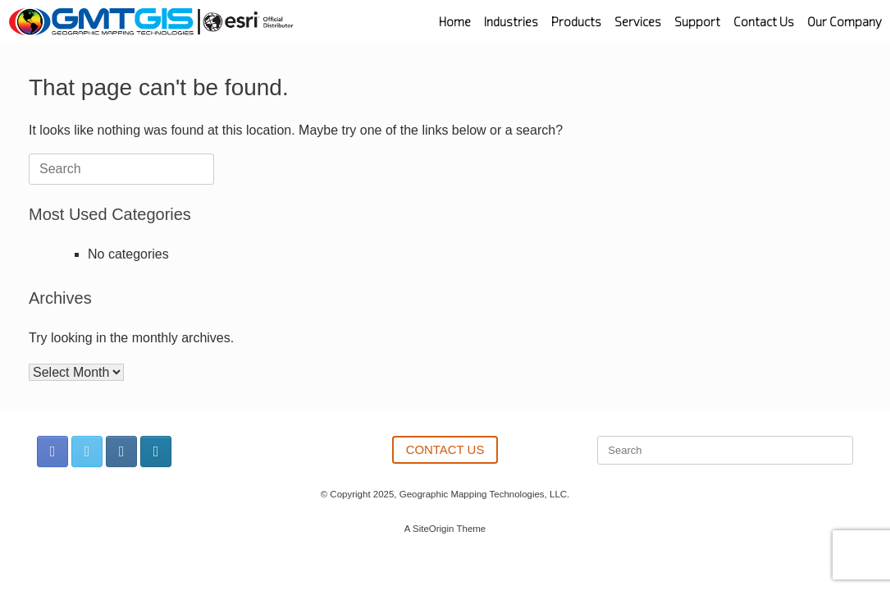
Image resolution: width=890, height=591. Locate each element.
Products (576, 22)
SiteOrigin (433, 529)
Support (697, 22)
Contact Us (763, 22)
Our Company (844, 22)
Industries (511, 22)
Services (637, 22)
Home (455, 22)
